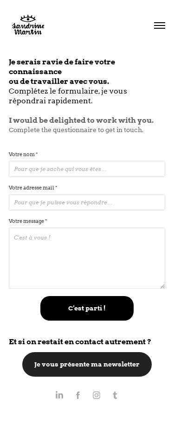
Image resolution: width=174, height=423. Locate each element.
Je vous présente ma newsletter (87, 364)
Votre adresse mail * (33, 187)
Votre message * (28, 221)
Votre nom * (23, 154)
